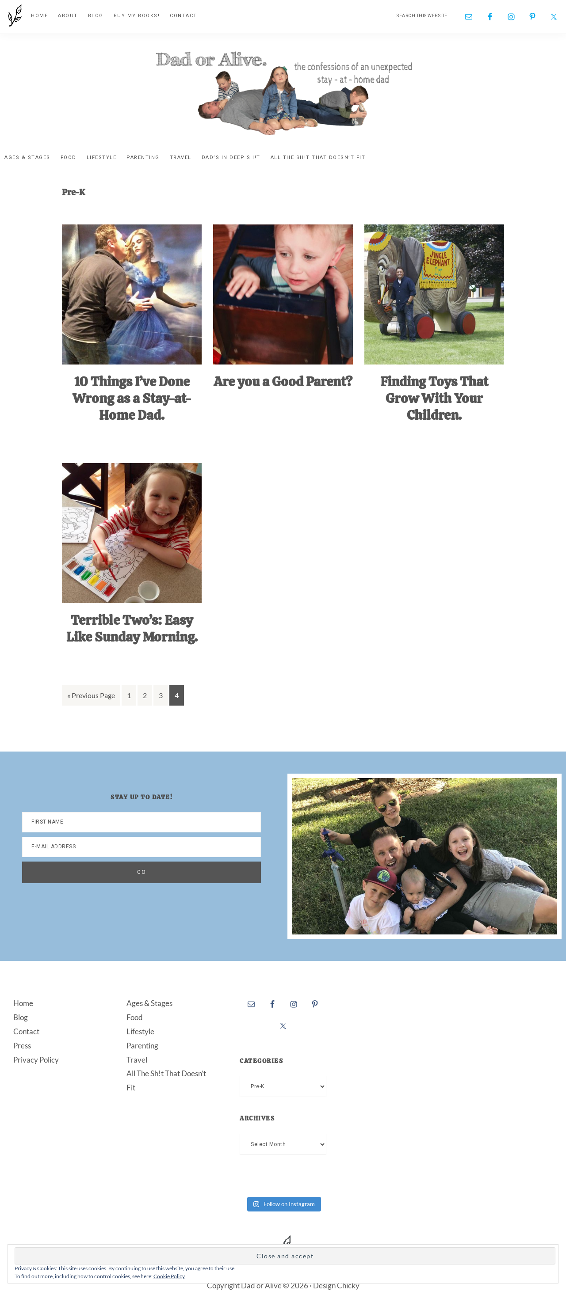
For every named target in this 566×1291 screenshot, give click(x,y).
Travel (136, 1058)
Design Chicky (336, 1285)
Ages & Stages (149, 1002)
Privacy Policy (36, 1058)
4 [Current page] (179, 696)
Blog (20, 1016)
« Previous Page (91, 696)
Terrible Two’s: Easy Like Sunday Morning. (132, 628)
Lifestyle (140, 1030)
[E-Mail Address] (141, 846)
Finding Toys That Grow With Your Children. (434, 398)
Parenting (142, 1044)
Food (134, 1016)
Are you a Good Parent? (283, 381)
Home (23, 1002)
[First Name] (141, 821)
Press (22, 1044)
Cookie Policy (169, 1276)
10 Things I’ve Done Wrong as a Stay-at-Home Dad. (132, 398)
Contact (26, 1030)
